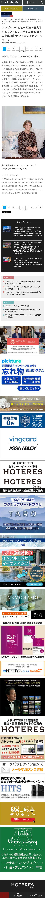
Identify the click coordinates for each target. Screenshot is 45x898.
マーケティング (5, 16)
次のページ (22, 51)
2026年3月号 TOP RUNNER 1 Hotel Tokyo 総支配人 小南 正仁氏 (23, 316)
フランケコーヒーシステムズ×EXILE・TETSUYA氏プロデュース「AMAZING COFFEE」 (23, 293)
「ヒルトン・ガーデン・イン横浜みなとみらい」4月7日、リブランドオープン (22, 288)
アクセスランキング (36, 896)
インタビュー (6, 13)
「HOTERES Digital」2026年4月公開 (17, 306)
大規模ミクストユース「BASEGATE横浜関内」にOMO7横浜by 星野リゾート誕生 (23, 282)
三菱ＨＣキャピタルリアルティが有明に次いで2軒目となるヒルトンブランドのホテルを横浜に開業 (27, 264)
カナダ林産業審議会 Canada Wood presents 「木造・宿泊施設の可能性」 (23, 311)
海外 (11, 16)
